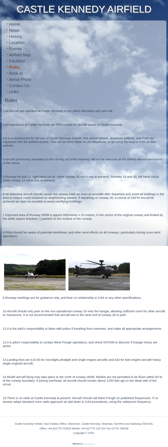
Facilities (17, 61)
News (14, 30)
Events (15, 48)
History (15, 36)
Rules (14, 67)
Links (14, 91)
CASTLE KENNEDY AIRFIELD (84, 9)
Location (17, 42)
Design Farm (89, 444)
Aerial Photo (20, 79)
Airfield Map (20, 55)
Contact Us (19, 85)
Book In (16, 73)
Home (14, 24)
